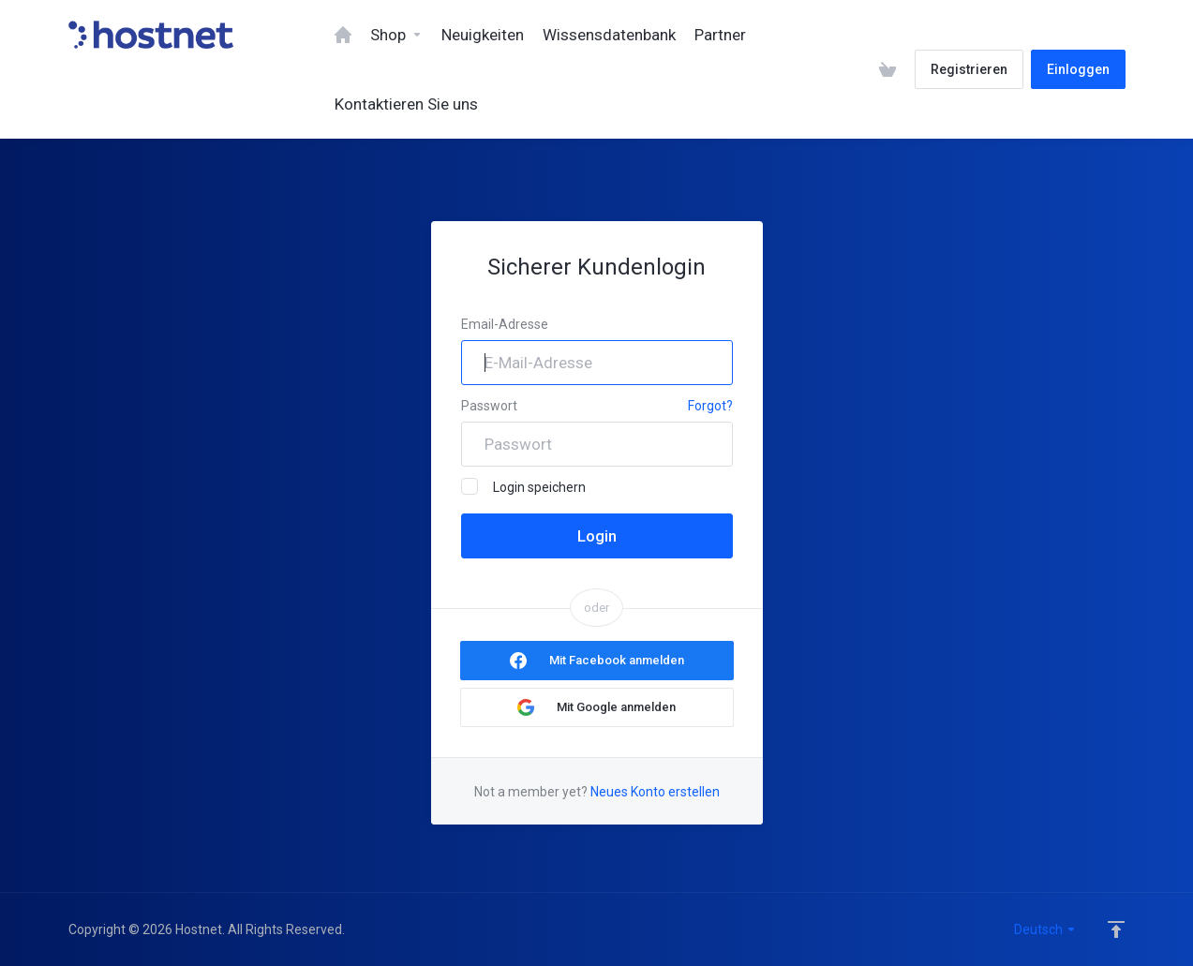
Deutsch (1045, 929)
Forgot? (710, 405)
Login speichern (523, 486)
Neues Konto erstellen (655, 791)
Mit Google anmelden (616, 707)
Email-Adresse (504, 324)
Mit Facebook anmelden (616, 660)
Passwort (489, 405)
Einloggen (1078, 69)
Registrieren (969, 69)
